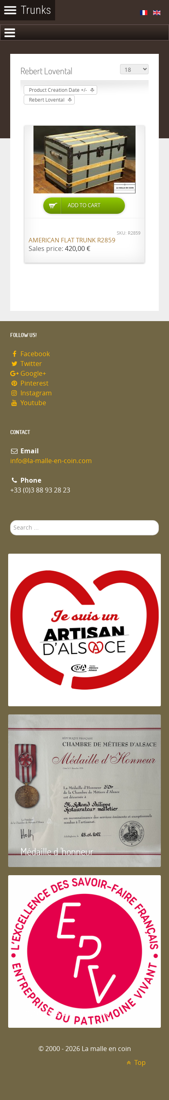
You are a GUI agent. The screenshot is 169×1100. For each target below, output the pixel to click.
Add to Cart (84, 205)
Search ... (10, 520)
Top (135, 1063)
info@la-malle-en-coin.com (51, 461)
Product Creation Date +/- (58, 90)
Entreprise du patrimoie (64, 1012)
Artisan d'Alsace (49, 690)
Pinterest (29, 383)
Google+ (28, 373)
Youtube (28, 403)
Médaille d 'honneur (56, 851)
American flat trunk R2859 (72, 240)
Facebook (30, 354)
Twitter (26, 364)
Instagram (31, 393)
